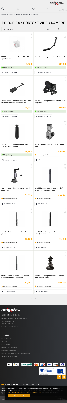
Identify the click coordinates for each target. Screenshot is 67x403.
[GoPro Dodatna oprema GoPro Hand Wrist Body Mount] (43, 116)
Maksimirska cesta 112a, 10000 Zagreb (14, 318)
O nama (4, 341)
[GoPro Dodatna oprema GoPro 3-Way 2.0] (43, 72)
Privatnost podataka (8, 350)
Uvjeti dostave (6, 344)
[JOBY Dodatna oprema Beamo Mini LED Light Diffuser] (9, 72)
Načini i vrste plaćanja (9, 347)
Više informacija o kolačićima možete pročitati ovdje (24, 392)
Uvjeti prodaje (6, 338)
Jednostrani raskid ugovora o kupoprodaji (15, 353)
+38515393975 (9, 321)
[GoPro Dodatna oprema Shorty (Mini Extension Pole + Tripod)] (9, 160)
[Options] (57, 396)
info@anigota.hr (12, 326)
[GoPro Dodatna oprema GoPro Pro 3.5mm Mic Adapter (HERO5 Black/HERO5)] (9, 116)
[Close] (19, 395)
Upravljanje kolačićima (9, 356)
